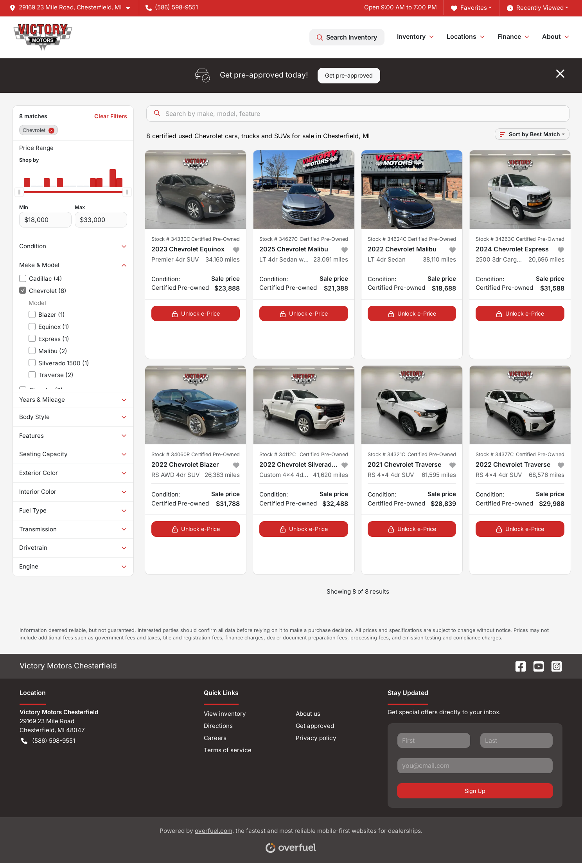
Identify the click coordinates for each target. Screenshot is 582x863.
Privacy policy (316, 738)
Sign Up (475, 790)
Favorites (469, 8)
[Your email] (475, 765)
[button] (72, 7)
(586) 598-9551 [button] (172, 7)
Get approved (315, 725)
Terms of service (227, 750)
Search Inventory (347, 37)
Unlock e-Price (196, 313)
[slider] (19, 192)
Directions (218, 725)
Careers (215, 738)
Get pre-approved (349, 75)
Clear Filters (110, 116)
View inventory (225, 713)
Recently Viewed (535, 8)
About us (308, 713)
